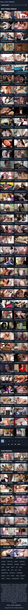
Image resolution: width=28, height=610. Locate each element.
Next (19, 444)
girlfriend (3, 570)
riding (17, 575)
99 (11, 444)
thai (12, 570)
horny (22, 578)
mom (8, 575)
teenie (12, 575)
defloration (10, 564)
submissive (12, 572)
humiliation (19, 572)
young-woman (15, 578)
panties (16, 561)
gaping (3, 575)
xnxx (20, 570)
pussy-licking (4, 572)
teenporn (23, 564)
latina (20, 567)
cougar (7, 567)
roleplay (3, 564)
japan (12, 567)
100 (15, 444)
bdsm (2, 567)
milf (16, 570)
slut (17, 567)
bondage (16, 564)
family (2, 578)
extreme (3, 561)
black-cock (9, 561)
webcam (23, 575)
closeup (8, 578)
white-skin (22, 561)
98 (8, 444)
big (8, 570)
